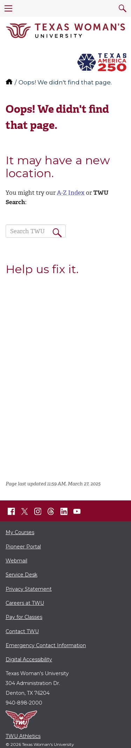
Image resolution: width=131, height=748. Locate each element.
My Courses (20, 532)
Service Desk (21, 575)
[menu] (8, 8)
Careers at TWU (25, 603)
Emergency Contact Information (46, 645)
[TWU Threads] (51, 511)
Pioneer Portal (23, 546)
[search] (122, 8)
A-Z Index (71, 192)
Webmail (16, 560)
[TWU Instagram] (38, 511)
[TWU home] (10, 82)
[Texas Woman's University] (65, 30)
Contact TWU (22, 631)
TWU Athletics (23, 736)
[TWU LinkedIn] (64, 511)
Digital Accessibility (29, 659)
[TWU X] (24, 511)
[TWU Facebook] (11, 511)
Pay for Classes (24, 617)
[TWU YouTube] (77, 511)
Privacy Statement (29, 589)
